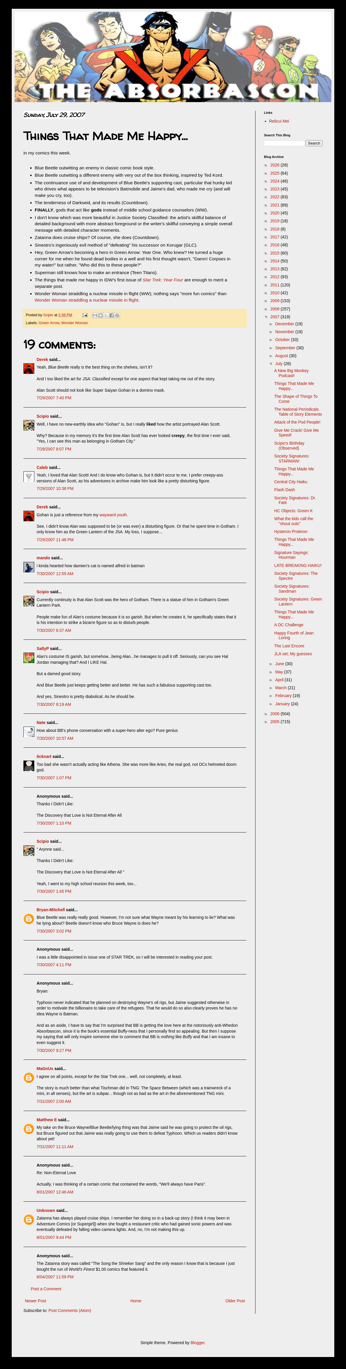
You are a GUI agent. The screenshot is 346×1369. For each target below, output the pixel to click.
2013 (275, 268)
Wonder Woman (74, 323)
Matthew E (47, 1119)
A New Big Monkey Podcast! (291, 373)
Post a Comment (46, 1289)
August (282, 355)
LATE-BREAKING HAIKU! (298, 565)
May (279, 672)
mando (43, 557)
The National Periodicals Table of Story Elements (298, 412)
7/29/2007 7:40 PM (54, 397)
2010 (275, 292)
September (285, 347)
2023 (275, 189)
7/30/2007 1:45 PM (54, 891)
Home (135, 1301)
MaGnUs (45, 1068)
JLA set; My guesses (293, 653)
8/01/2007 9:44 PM (54, 1237)
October (283, 339)
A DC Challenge (289, 624)
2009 (275, 300)
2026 (275, 165)
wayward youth (113, 514)
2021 (275, 205)
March (281, 687)
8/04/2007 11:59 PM (55, 1277)
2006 (275, 713)
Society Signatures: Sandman (292, 589)
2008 (275, 309)
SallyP (43, 648)
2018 (275, 229)
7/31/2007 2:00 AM (54, 1101)
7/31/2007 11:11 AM (55, 1146)
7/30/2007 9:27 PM (54, 1050)
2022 (275, 197)
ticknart (44, 756)
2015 (275, 253)
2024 (275, 181)
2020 (275, 213)
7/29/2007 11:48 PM (55, 539)
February (284, 695)
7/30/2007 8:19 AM (54, 704)
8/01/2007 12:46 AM (55, 1192)
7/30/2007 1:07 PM (54, 777)
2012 (275, 276)
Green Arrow (49, 323)
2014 (275, 261)
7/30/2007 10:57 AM (55, 738)
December (285, 323)
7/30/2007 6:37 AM (54, 630)
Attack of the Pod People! (297, 422)
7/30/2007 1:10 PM (54, 823)
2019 (275, 221)
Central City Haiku (290, 481)
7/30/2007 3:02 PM (54, 931)
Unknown (46, 1210)
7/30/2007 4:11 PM (54, 964)
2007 (275, 316)
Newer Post (35, 1301)
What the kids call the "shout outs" (293, 521)
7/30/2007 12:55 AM (55, 573)
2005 (275, 721)
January (283, 703)
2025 (275, 173)
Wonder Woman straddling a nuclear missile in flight (87, 299)
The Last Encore (289, 646)
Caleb (42, 467)
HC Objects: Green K (293, 510)
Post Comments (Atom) (70, 1310)
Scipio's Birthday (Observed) (289, 445)
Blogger (197, 1342)
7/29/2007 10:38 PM (55, 488)
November (285, 331)
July (279, 363)
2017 (275, 237)
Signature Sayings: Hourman (291, 555)
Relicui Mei (279, 121)
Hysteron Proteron (291, 531)
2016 (275, 245)
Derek (42, 359)
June (280, 663)
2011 (275, 285)
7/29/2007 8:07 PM (54, 449)
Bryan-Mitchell (51, 909)
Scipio (43, 416)
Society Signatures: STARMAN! (292, 458)
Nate (41, 722)
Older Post (235, 1301)
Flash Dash (284, 489)
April (279, 679)
